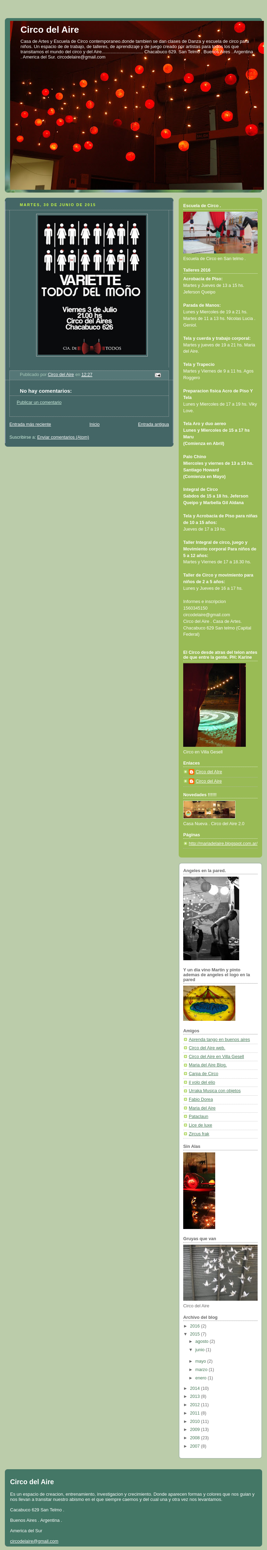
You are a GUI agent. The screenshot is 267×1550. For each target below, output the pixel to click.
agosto (202, 1341)
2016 (195, 1326)
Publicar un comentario (39, 402)
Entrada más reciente (30, 424)
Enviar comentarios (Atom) (63, 437)
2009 (195, 1429)
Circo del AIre (209, 771)
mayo (201, 1361)
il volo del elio (202, 1082)
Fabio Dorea (201, 1099)
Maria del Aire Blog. (208, 1065)
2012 (195, 1404)
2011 (195, 1413)
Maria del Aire (202, 1108)
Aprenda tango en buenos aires (219, 1039)
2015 (195, 1334)
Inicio (94, 424)
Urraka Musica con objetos (215, 1090)
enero (201, 1378)
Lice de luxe (200, 1125)
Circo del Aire (50, 29)
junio (200, 1349)
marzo (202, 1369)
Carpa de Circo (203, 1073)
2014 (195, 1388)
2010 (195, 1421)
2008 (195, 1437)
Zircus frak (199, 1134)
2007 (195, 1446)
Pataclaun (198, 1116)
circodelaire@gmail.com (34, 1541)
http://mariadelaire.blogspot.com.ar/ (223, 843)
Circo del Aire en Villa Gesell (216, 1056)
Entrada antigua (153, 424)
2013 (195, 1396)
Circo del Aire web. (207, 1048)
